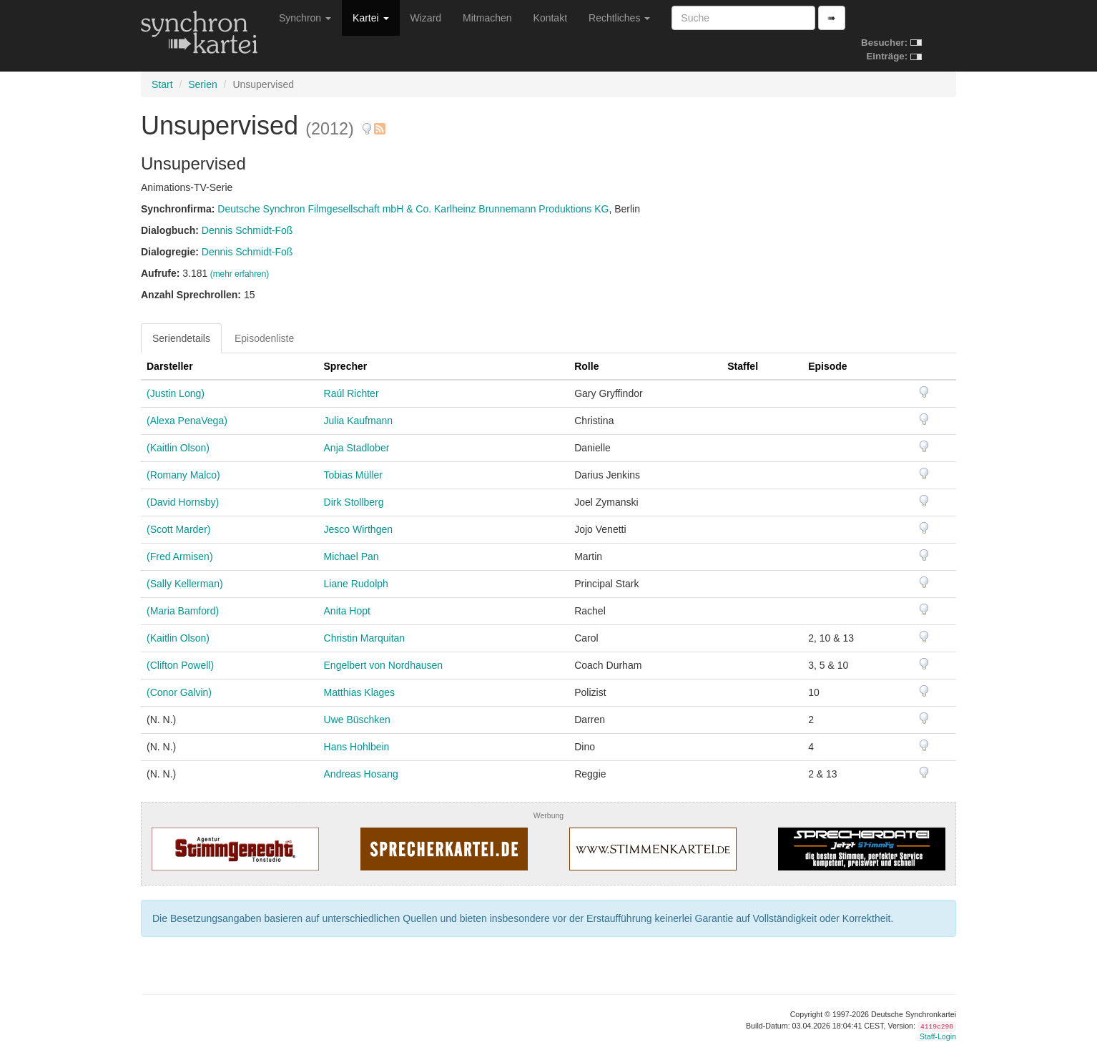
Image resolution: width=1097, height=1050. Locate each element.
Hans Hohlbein (357, 746)
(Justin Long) (176, 393)
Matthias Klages (359, 692)
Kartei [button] (370, 18)
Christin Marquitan (364, 638)
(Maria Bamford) (183, 611)
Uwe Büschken (357, 719)
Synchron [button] (305, 18)
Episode (827, 366)
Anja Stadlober (357, 447)
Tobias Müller (353, 475)
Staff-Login (938, 1036)
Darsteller (170, 366)
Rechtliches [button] (619, 18)
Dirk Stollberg (354, 502)
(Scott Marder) (178, 529)
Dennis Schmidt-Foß (247, 230)
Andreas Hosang (361, 774)
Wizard (426, 18)
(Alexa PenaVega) (187, 420)
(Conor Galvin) (179, 692)
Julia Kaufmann (358, 420)
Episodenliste (264, 338)
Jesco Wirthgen (358, 529)
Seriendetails (181, 338)
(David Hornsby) (183, 502)
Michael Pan (351, 556)
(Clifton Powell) (180, 665)
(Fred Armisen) (180, 556)
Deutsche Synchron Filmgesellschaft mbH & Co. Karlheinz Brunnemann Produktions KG (413, 209)
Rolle (586, 366)
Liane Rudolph (356, 583)
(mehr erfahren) (240, 274)
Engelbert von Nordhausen (383, 665)
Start (162, 84)
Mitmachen (487, 18)
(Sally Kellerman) (185, 583)
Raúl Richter (351, 393)
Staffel (742, 366)
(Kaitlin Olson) (178, 447)
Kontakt (550, 18)
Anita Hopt (347, 611)
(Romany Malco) (183, 475)
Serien (202, 84)
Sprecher (346, 366)
